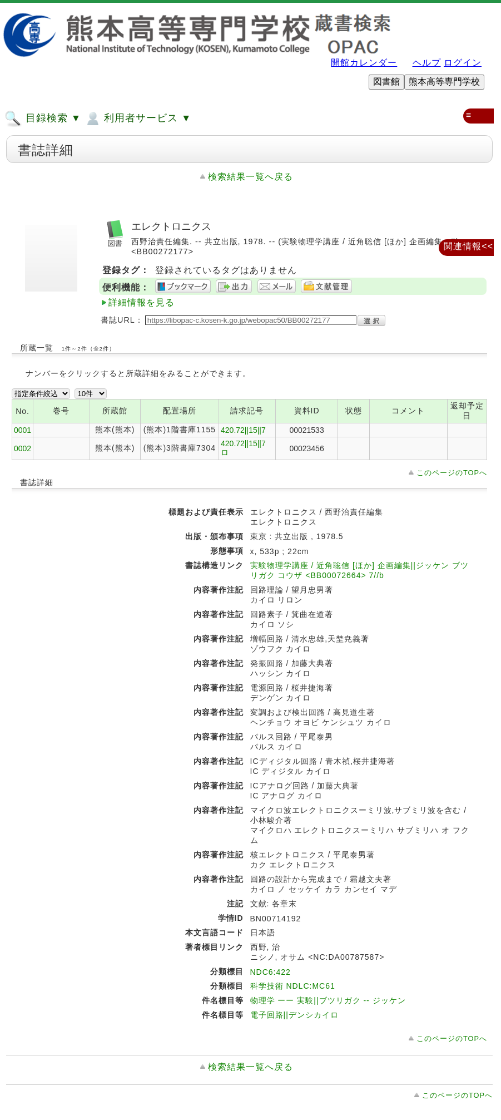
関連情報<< (468, 246)
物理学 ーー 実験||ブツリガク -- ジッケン (328, 1000)
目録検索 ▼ (42, 118)
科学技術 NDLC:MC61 (292, 985)
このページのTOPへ (451, 472)
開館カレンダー (364, 62)
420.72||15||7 (243, 430)
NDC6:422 (270, 972)
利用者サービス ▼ (137, 118)
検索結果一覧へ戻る (250, 176)
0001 (22, 430)
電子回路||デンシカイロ (294, 1014)
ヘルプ (427, 62)
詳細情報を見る (141, 302)
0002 (22, 448)
